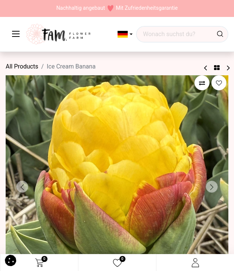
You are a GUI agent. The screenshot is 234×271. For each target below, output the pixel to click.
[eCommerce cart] (39, 263)
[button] (125, 34)
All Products (22, 66)
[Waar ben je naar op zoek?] (220, 34)
